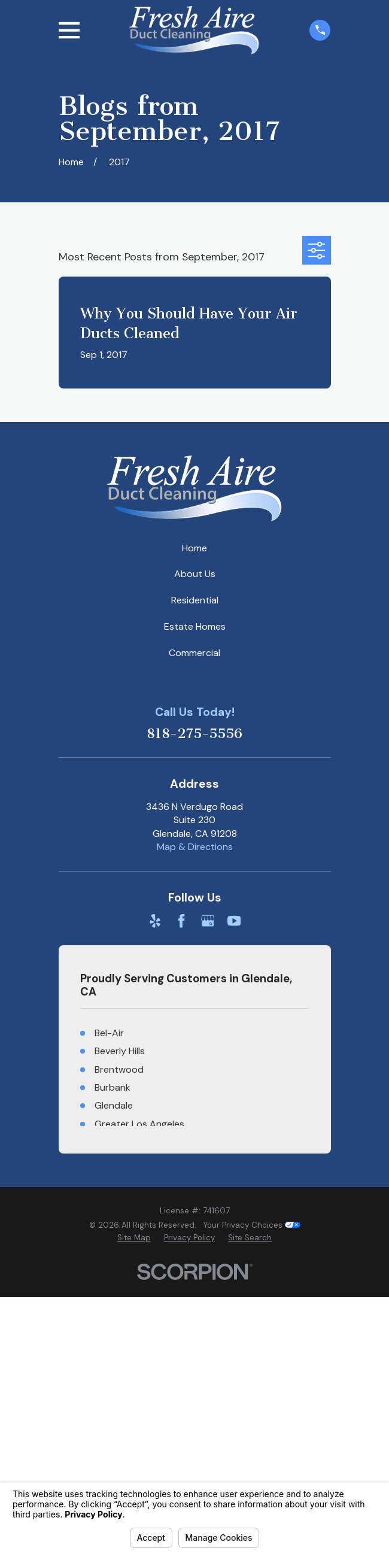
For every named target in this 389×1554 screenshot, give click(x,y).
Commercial (194, 653)
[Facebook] (181, 920)
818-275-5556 (194, 733)
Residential (194, 600)
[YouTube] (234, 920)
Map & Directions (195, 846)
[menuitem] (134, 1238)
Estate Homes (195, 626)
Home (194, 548)
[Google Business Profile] (207, 920)
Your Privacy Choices (251, 1225)
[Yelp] (155, 920)
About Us (194, 573)
